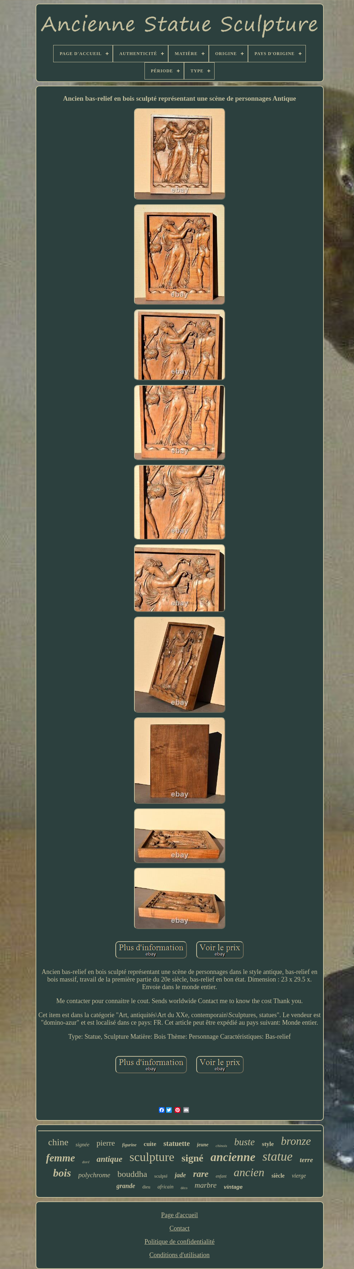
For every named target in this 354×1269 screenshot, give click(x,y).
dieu (146, 1186)
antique (110, 1159)
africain (165, 1186)
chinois (221, 1145)
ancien (249, 1172)
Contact (179, 1228)
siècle (278, 1176)
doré (85, 1162)
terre (306, 1160)
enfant (221, 1176)
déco (184, 1188)
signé (192, 1158)
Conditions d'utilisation (180, 1255)
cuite (150, 1144)
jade (180, 1175)
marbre (206, 1185)
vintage (233, 1187)
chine (58, 1142)
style (268, 1144)
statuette (177, 1143)
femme (60, 1158)
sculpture (151, 1157)
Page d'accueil (179, 1215)
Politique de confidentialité (179, 1241)
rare (200, 1174)
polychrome (94, 1175)
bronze (296, 1141)
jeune (202, 1144)
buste (244, 1142)
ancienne (233, 1157)
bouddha (132, 1174)
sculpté (160, 1176)
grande (125, 1185)
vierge (299, 1176)
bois (62, 1173)
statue (277, 1157)
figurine (129, 1144)
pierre (106, 1142)
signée (82, 1144)
